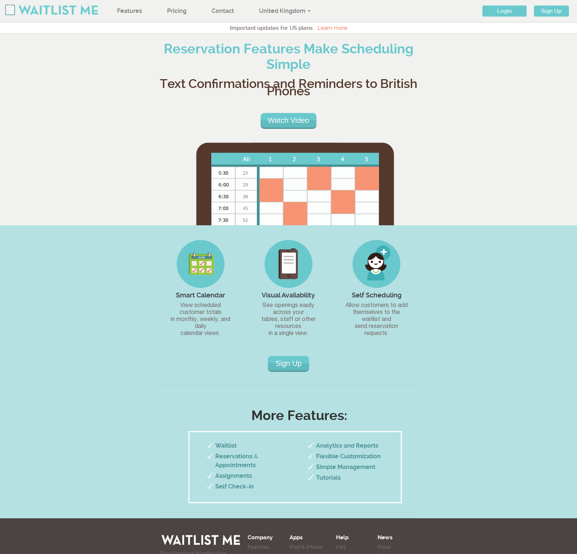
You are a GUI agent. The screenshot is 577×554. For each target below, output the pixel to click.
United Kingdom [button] (285, 10)
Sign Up (551, 11)
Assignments (233, 475)
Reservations (233, 456)
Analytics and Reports (347, 445)
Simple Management (345, 466)
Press (384, 547)
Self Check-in (234, 486)
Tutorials (328, 477)
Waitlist (226, 445)
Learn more (332, 28)
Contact (223, 10)
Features (129, 10)
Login (504, 11)
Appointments (235, 465)
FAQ (341, 547)
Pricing (177, 10)
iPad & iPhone (306, 547)
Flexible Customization (348, 456)
